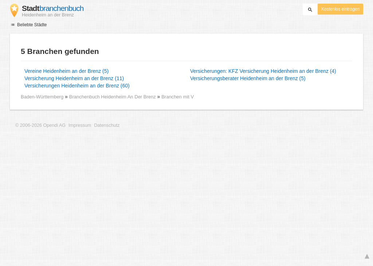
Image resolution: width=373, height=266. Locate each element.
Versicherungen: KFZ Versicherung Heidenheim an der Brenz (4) (263, 71)
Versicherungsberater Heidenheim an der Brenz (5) (248, 78)
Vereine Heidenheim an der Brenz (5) (66, 71)
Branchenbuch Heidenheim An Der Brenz (113, 96)
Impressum (79, 125)
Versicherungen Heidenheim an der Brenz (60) (77, 86)
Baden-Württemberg (42, 96)
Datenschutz (106, 125)
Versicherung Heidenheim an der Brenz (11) (74, 78)
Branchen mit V (177, 96)
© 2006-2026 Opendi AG (40, 125)
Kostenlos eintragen (340, 9)
